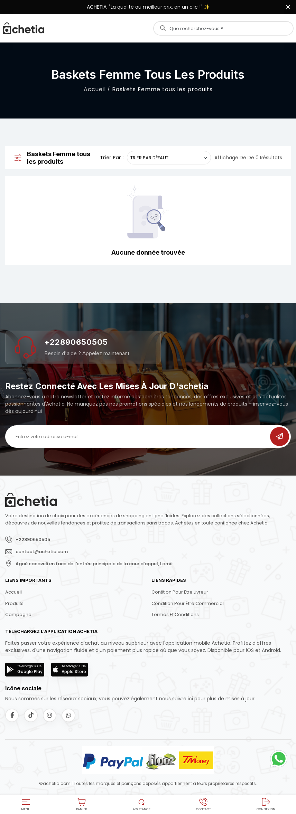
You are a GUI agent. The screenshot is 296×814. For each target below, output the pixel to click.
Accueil (95, 89)
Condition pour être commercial (187, 603)
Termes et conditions (175, 614)
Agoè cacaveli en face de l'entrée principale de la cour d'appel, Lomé (94, 563)
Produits (14, 603)
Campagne (18, 614)
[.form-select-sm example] (169, 158)
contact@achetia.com (42, 551)
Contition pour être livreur (179, 592)
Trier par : (111, 157)
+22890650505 (76, 342)
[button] (26, 804)
